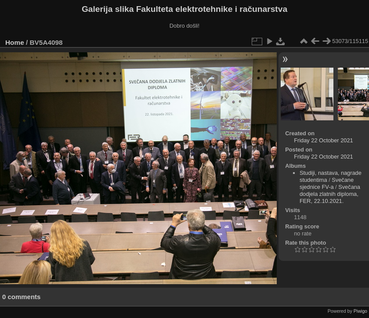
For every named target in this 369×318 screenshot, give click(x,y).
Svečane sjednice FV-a (327, 183)
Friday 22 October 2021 (323, 140)
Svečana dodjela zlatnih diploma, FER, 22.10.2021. (330, 194)
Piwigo (360, 311)
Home (14, 42)
